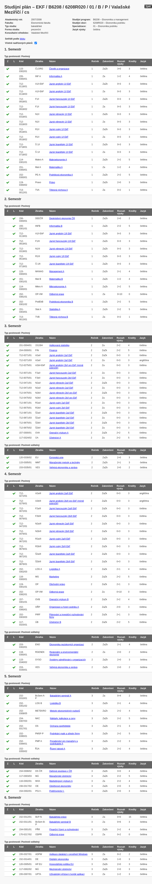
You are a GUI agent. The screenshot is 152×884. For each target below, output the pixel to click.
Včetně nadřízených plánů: (19, 43)
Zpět (148, 6)
